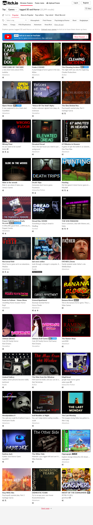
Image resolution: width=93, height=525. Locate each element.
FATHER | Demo (68, 261)
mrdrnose (35, 111)
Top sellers (39, 15)
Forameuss (36, 188)
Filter (88, 8)
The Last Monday (69, 415)
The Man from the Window (43, 377)
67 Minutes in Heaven (71, 144)
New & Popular (27, 15)
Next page (45, 508)
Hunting (65, 182)
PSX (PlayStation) (24, 25)
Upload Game (53, 3)
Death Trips (36, 182)
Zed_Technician (37, 382)
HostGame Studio (8, 420)
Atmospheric (35, 20)
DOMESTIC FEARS (40, 493)
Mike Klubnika (37, 459)
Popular (15, 15)
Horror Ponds (37, 305)
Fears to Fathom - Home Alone (14, 300)
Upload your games (49, 29)
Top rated (49, 15)
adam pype (66, 382)
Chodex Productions (69, 72)
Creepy (12, 25)
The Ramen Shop (69, 338)
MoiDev (5, 267)
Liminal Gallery (8, 377)
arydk (34, 420)
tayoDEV (5, 459)
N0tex (34, 72)
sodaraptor (65, 459)
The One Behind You (70, 105)
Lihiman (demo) (8, 338)
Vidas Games (66, 305)
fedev (64, 226)
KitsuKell (65, 188)
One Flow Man (67, 149)
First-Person (47, 20)
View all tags (59, 25)
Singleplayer (84, 20)
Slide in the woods (9, 182)
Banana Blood (67, 300)
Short (74, 20)
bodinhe (5, 72)
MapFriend (66, 377)
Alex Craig (65, 420)
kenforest (5, 382)
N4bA (4, 149)
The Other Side (38, 454)
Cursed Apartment (39, 300)
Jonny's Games (7, 188)
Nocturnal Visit (8, 261)
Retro (5, 25)
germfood (65, 498)
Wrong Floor (7, 144)
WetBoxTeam (66, 267)
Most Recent (60, 15)
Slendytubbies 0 (8, 415)
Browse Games (26, 3)
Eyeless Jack (7, 454)
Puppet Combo (7, 228)
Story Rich (48, 25)
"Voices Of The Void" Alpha (43, 105)
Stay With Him (8, 493)
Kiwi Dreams (6, 344)
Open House (7, 105)
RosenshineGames (38, 498)
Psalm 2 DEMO (38, 67)
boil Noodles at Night (40, 415)
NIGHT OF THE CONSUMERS (74, 493)
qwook (34, 267)
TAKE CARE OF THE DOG (13, 67)
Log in (76, 3)
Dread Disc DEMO (39, 221)
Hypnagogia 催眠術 (69, 454)
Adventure (37, 25)
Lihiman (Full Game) (40, 338)
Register (86, 3)
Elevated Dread (38, 144)
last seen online (38, 261)
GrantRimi (5, 111)
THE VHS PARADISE (70, 221)
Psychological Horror (62, 20)
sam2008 (65, 341)
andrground (36, 149)
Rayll (4, 305)
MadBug (35, 226)
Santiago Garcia (67, 111)
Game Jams (39, 3)
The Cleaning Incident (71, 67)
